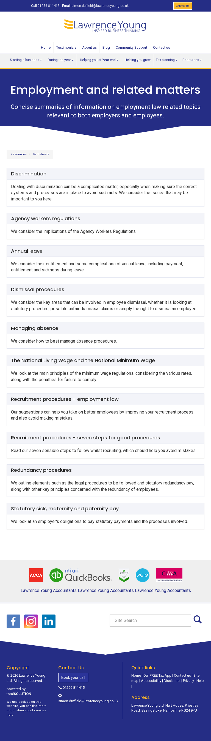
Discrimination (28, 173)
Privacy (188, 681)
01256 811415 (49, 6)
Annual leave (27, 250)
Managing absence (34, 328)
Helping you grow (138, 60)
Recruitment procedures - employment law (65, 399)
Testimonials (66, 47)
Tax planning (166, 60)
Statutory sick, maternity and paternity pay (65, 508)
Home (46, 47)
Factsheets (41, 154)
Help (200, 681)
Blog (106, 47)
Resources (192, 60)
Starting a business (26, 60)
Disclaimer (172, 681)
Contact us (161, 47)
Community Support (131, 47)
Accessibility (151, 681)
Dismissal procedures (37, 289)
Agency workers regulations (45, 218)
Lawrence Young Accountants (49, 590)
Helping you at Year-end (99, 60)
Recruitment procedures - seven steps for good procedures (85, 437)
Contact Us (183, 5)
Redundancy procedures (41, 470)
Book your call (73, 677)
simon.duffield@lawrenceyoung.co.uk (100, 6)
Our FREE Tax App (157, 675)
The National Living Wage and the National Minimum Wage (83, 360)
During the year (61, 60)
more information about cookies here (26, 710)
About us (89, 47)
